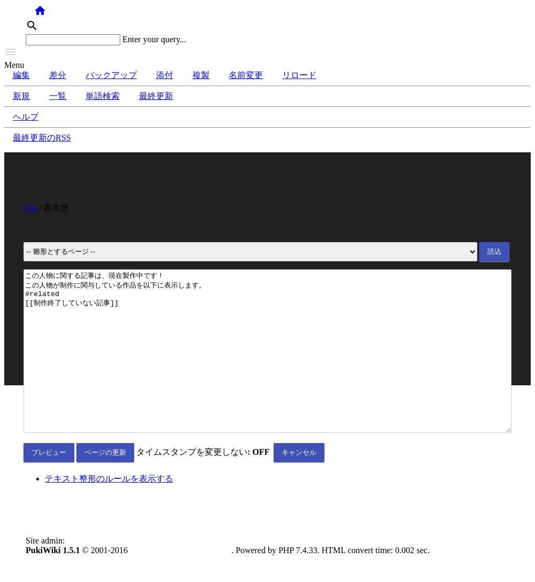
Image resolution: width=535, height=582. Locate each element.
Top (30, 207)
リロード (299, 75)
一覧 (57, 95)
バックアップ (111, 75)
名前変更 (246, 75)
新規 (21, 95)
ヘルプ (25, 116)
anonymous (86, 572)
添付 (164, 75)
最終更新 (156, 95)
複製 (201, 75)
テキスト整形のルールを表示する (109, 510)
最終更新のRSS (42, 137)
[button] (267, 52)
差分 (57, 75)
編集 (21, 75)
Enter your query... (154, 39)
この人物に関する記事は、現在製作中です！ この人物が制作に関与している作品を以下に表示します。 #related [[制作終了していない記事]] (267, 367)
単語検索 (103, 95)
